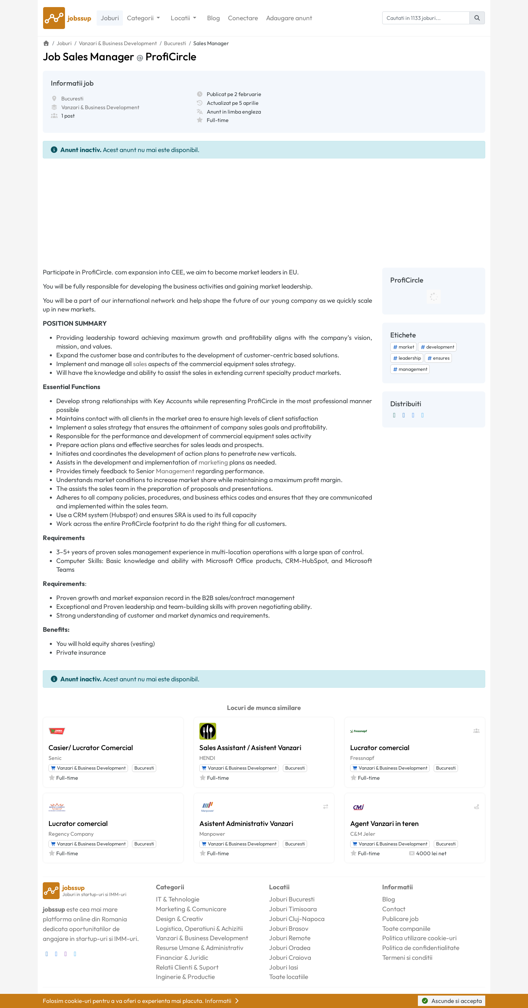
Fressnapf (362, 757)
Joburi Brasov (288, 928)
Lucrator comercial (379, 747)
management (410, 369)
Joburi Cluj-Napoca (297, 919)
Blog (213, 18)
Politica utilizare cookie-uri (419, 938)
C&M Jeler (362, 833)
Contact (393, 909)
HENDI (207, 757)
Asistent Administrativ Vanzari (246, 823)
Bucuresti (72, 98)
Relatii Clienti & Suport (187, 967)
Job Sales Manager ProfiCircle (119, 56)
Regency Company (71, 833)
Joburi (110, 18)
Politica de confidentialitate (420, 948)
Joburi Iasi (283, 967)
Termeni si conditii (407, 957)
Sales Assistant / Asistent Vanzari (250, 747)
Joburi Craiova (290, 957)
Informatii (222, 1001)
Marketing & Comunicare (191, 909)
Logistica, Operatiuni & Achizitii (199, 928)
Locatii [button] (181, 18)
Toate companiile (406, 928)
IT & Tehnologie (177, 899)
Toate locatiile (288, 977)
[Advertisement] (264, 209)
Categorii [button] (141, 18)
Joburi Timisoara (293, 909)
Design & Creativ (179, 919)
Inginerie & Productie (185, 977)
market (403, 347)
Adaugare (289, 18)
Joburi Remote (289, 938)
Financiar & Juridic (182, 957)
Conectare (243, 18)
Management (175, 471)
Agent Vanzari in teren (384, 823)
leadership (407, 358)
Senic (55, 757)
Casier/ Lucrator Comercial (90, 747)
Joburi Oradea (289, 948)
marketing (213, 462)
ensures (438, 358)
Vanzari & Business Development (100, 107)
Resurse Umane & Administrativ (199, 948)
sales (140, 364)
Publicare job (400, 919)
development (437, 347)
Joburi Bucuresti (292, 899)
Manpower (212, 833)
